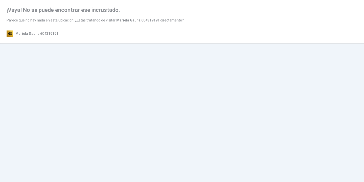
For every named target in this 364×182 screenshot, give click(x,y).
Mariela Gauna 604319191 (138, 20)
